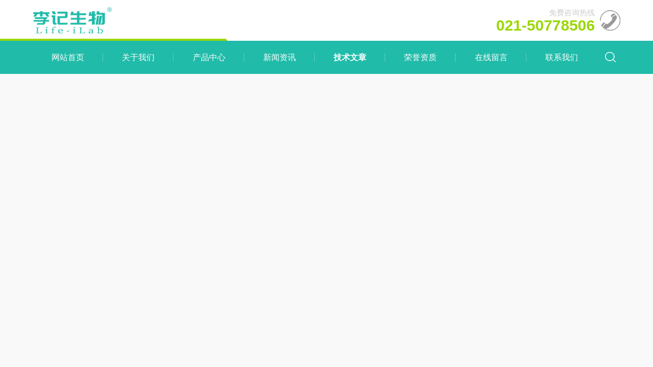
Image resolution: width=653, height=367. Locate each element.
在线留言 (491, 57)
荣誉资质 (420, 57)
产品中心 (209, 57)
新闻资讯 (279, 57)
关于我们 (138, 57)
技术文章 (350, 57)
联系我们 (561, 57)
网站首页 (68, 57)
